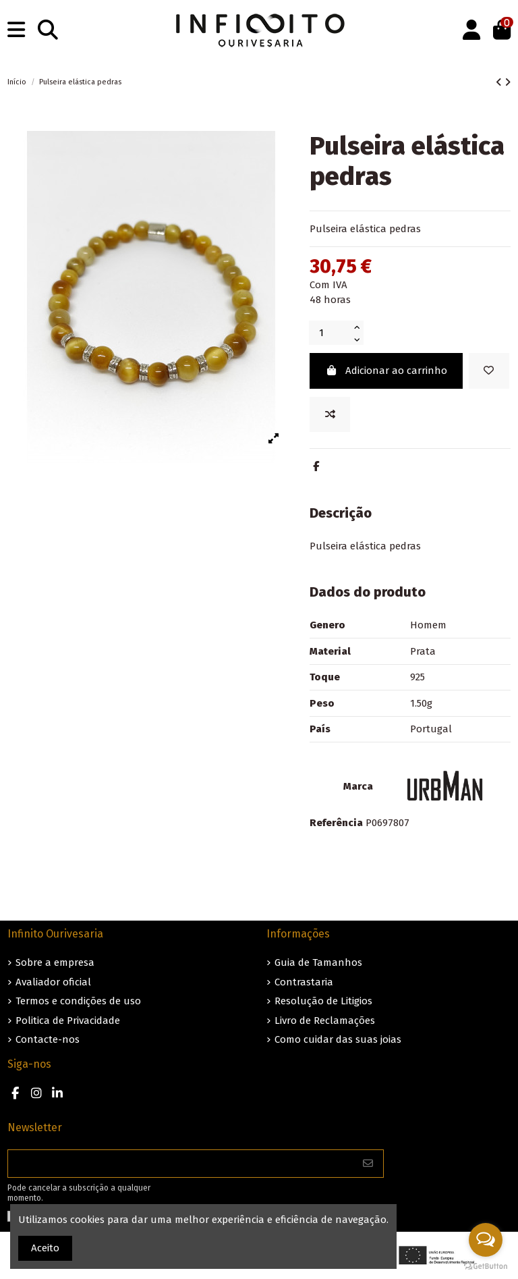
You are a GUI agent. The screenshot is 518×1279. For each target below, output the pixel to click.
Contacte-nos (48, 1039)
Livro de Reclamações (325, 1020)
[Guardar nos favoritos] (489, 371)
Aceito (45, 1248)
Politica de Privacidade (68, 1020)
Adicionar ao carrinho (386, 370)
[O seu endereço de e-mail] (180, 1164)
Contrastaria (304, 982)
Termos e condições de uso (78, 1001)
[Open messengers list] (485, 1240)
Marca (358, 786)
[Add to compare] (330, 415)
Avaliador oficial (53, 982)
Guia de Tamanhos (318, 962)
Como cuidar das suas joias (338, 1039)
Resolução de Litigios (323, 1001)
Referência (336, 823)
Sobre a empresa (55, 962)
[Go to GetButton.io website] (485, 1265)
